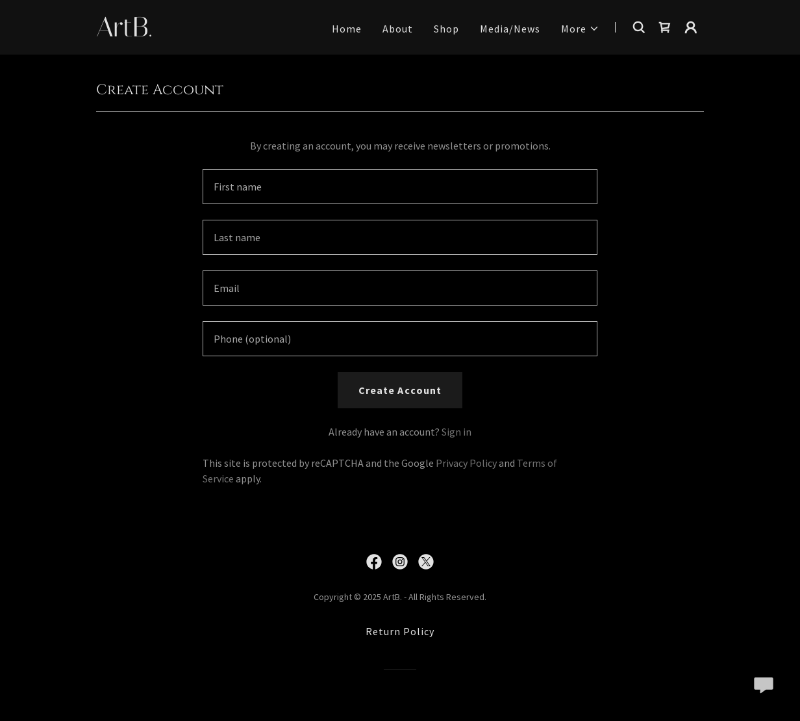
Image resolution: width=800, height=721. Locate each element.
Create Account (399, 390)
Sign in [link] (456, 431)
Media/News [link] (510, 28)
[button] (580, 28)
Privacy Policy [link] (466, 462)
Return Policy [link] (400, 631)
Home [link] (347, 28)
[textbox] (400, 186)
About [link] (397, 28)
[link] (202, 32)
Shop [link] (446, 28)
